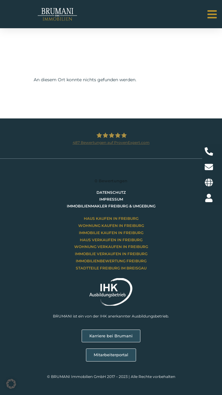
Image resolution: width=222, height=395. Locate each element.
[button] (212, 14)
